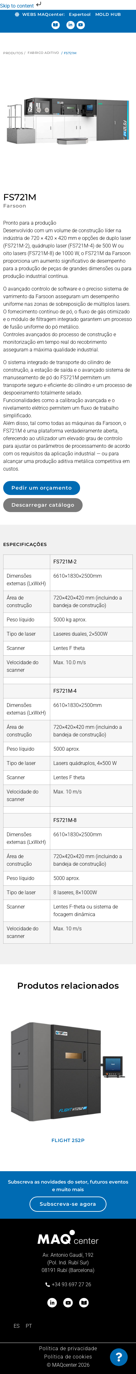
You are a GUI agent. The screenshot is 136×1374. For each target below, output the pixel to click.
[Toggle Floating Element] (119, 1357)
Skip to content (21, 6)
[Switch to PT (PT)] (29, 1326)
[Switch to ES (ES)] (16, 1326)
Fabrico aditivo (43, 53)
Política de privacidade (68, 1348)
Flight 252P (68, 1140)
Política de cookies (68, 1357)
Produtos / (14, 53)
